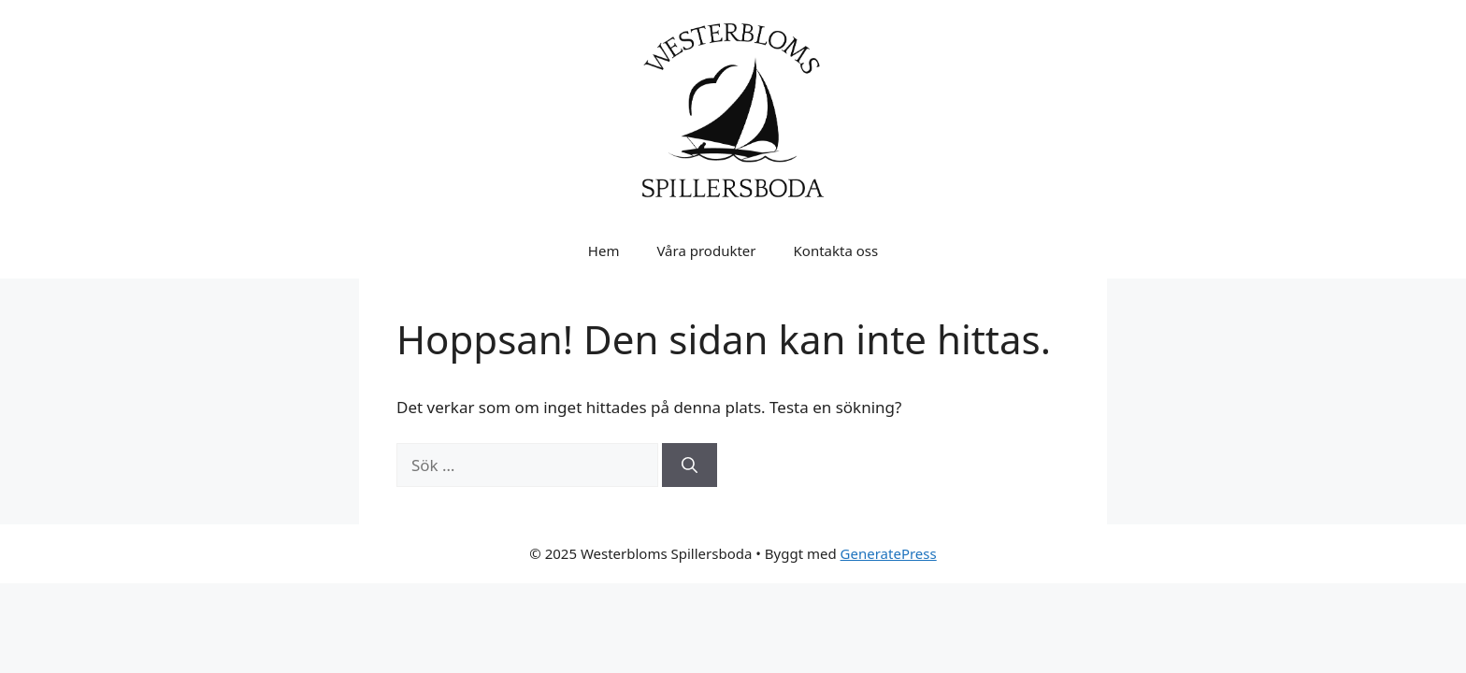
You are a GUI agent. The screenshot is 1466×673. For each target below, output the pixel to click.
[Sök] (689, 465)
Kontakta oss (836, 250)
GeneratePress (889, 553)
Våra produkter (705, 250)
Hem (604, 250)
